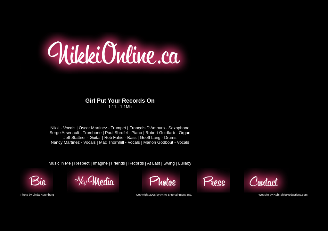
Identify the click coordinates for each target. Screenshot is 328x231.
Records (136, 163)
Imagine (100, 163)
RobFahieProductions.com (291, 194)
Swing (169, 163)
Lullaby (184, 163)
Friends (118, 163)
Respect (82, 163)
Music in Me (60, 163)
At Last (153, 163)
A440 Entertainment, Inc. (176, 194)
